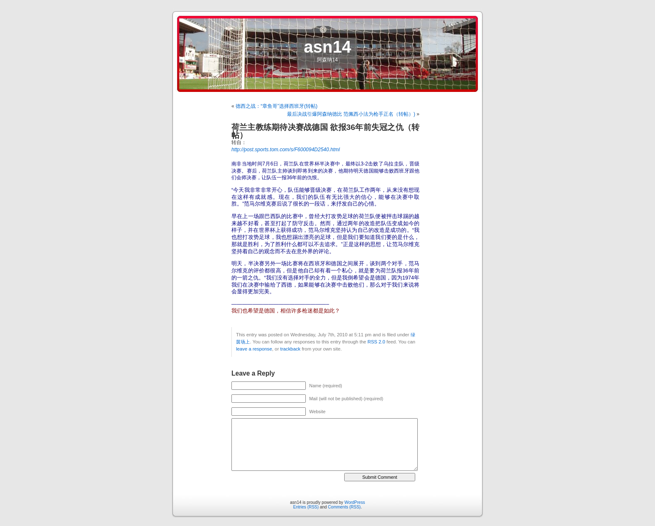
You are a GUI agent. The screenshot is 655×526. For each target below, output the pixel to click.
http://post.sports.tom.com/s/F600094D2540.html (285, 149)
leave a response (254, 348)
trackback (290, 348)
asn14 (327, 47)
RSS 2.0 (376, 341)
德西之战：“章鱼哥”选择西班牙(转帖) (276, 106)
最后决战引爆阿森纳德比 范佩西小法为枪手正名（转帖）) (351, 114)
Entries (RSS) (306, 507)
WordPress (354, 502)
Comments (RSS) (344, 507)
